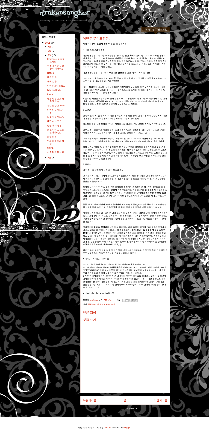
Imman (50, 94)
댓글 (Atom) (132, 408)
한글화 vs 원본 (54, 125)
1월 (50, 157)
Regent (50, 73)
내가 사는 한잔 (54, 121)
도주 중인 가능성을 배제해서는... (56, 67)
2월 (50, 55)
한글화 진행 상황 (55, 152)
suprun (108, 427)
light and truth (54, 90)
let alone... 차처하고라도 (56, 60)
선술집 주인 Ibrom (56, 105)
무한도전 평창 (103, 304)
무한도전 (92, 304)
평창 (113, 304)
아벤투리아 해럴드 (56, 86)
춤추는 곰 (52, 136)
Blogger (126, 427)
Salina (50, 148)
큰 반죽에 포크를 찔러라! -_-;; (55, 131)
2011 (48, 43)
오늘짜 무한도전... (56, 117)
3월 (50, 51)
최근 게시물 (89, 400)
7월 (50, 46)
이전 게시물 (160, 400)
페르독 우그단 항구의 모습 (55, 100)
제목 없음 (52, 77)
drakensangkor (64, 13)
